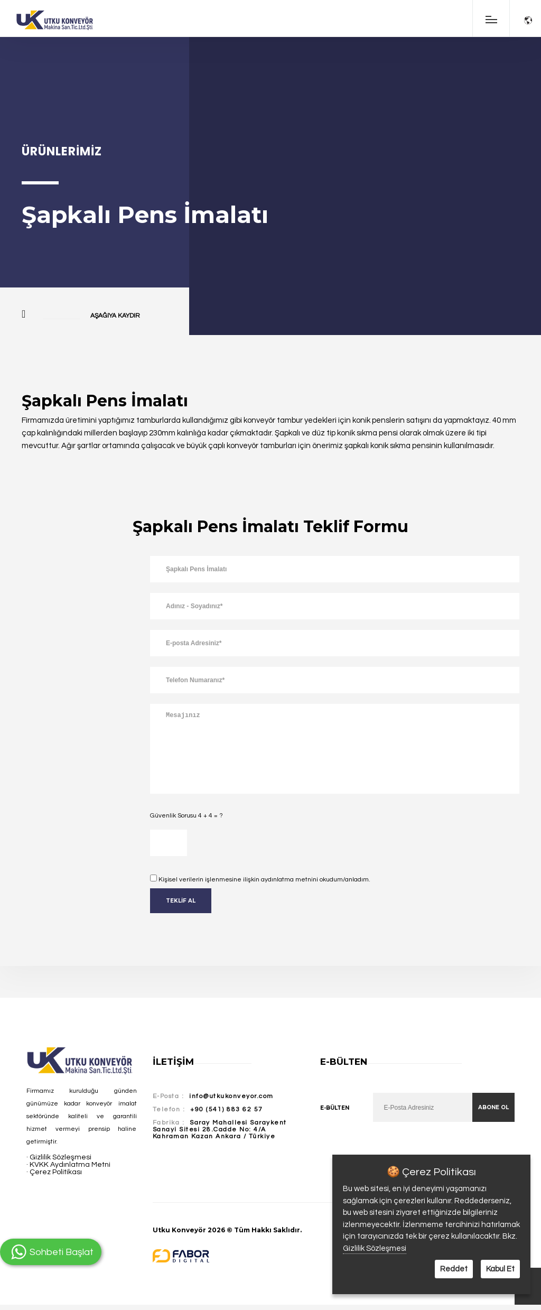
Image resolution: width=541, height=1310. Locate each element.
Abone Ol (493, 1107)
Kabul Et (500, 1269)
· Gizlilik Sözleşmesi (58, 1157)
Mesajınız (334, 749)
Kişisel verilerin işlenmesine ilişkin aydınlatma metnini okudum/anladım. (264, 879)
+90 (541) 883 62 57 (226, 1109)
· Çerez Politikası (54, 1172)
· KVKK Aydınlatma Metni (68, 1164)
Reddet (454, 1269)
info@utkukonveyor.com (231, 1096)
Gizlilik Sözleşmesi (374, 1248)
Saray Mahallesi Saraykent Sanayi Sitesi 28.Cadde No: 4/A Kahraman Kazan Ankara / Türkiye (220, 1129)
